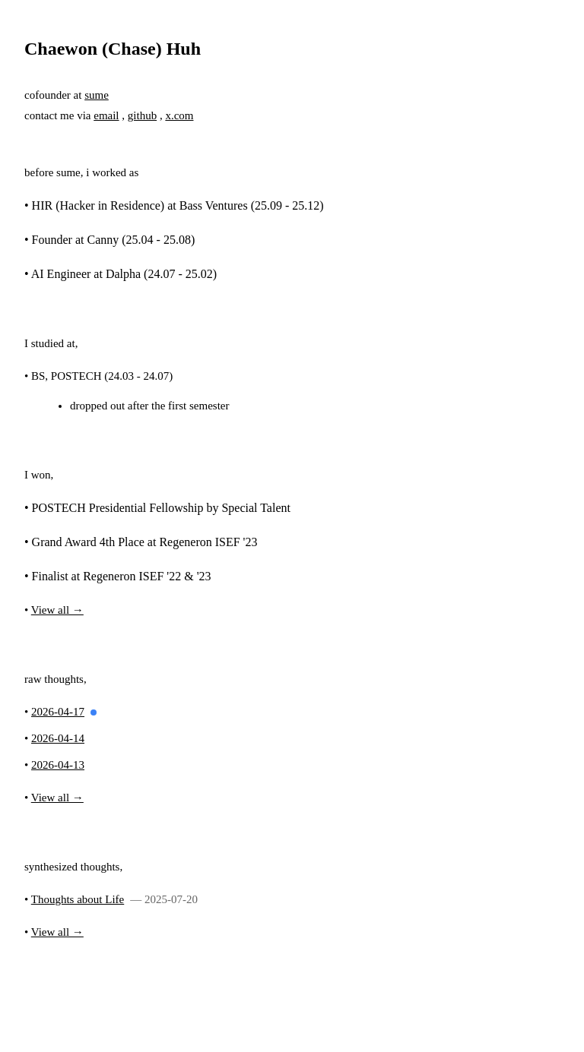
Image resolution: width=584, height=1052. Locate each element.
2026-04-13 (57, 765)
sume (96, 95)
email (106, 115)
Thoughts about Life (77, 899)
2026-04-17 (57, 712)
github (142, 115)
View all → (57, 610)
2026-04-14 (57, 738)
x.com (179, 115)
